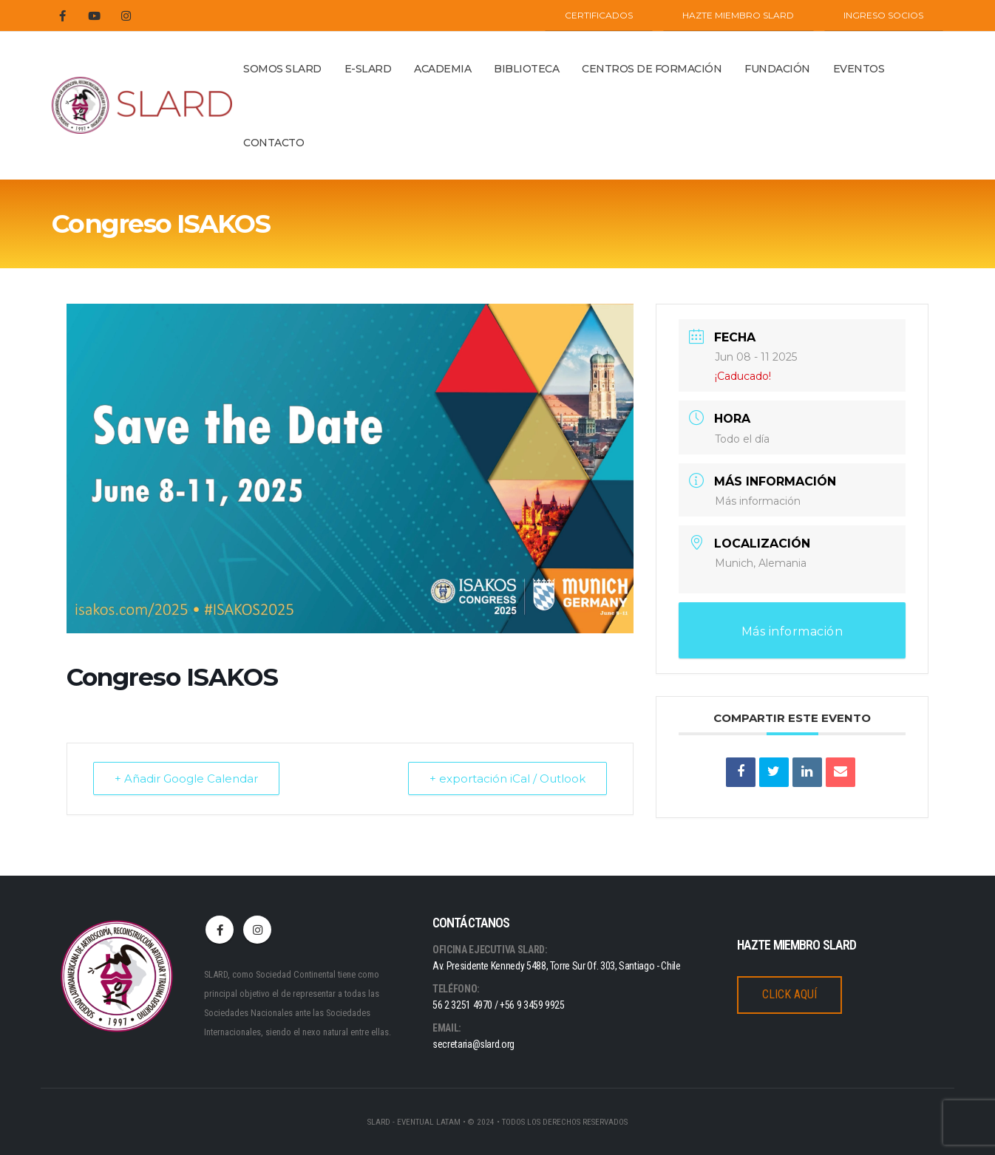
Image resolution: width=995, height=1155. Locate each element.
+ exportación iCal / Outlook (507, 778)
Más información (758, 501)
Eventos (859, 68)
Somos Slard (282, 68)
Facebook (220, 930)
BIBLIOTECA (526, 68)
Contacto (273, 142)
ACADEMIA (442, 68)
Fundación (777, 68)
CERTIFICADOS (599, 15)
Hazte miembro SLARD (738, 15)
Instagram (257, 930)
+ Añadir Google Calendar (186, 778)
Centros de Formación (651, 68)
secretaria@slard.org (473, 1044)
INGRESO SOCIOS (883, 15)
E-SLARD (368, 68)
